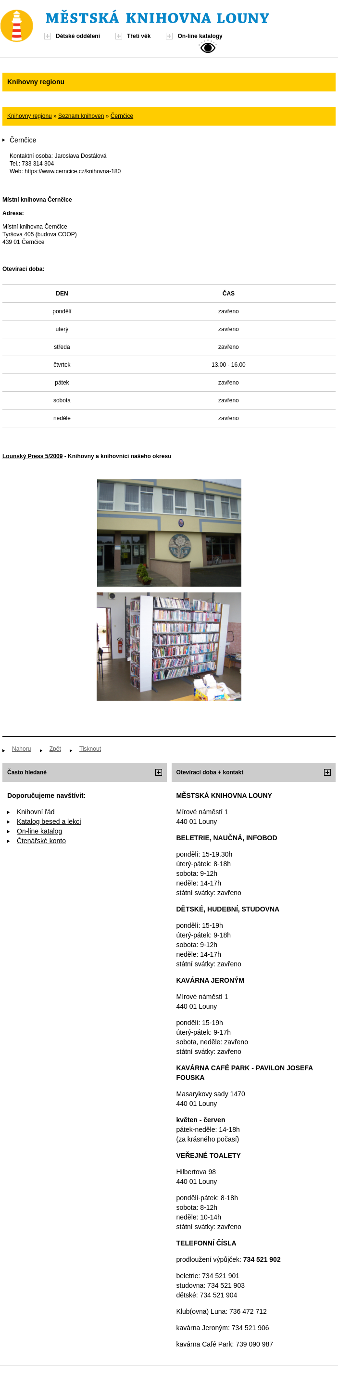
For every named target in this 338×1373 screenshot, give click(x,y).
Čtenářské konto (41, 841)
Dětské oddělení (78, 36)
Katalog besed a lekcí (49, 821)
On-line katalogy (199, 36)
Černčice (122, 116)
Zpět (55, 748)
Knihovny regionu (29, 116)
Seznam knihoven (81, 116)
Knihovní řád (36, 812)
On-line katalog (39, 831)
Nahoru (21, 748)
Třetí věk (138, 36)
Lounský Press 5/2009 (32, 456)
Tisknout (90, 748)
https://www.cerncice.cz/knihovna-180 (73, 171)
